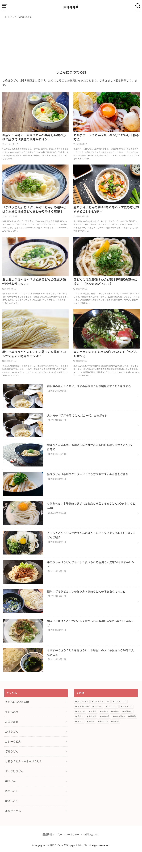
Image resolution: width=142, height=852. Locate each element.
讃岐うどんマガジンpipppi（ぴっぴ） (69, 845)
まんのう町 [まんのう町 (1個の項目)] (127, 706)
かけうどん (11, 731)
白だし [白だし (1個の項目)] (80, 721)
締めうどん (11, 791)
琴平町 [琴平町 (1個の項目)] (133, 716)
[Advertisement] (71, 44)
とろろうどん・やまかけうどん (23, 761)
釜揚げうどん (13, 811)
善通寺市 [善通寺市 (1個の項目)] (128, 711)
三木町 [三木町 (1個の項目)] (93, 711)
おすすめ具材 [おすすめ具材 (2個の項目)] (83, 706)
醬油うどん (11, 801)
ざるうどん (11, 751)
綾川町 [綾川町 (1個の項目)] (92, 721)
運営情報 (47, 834)
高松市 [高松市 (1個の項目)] (116, 721)
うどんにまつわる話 (17, 701)
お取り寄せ (11, 721)
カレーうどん (13, 741)
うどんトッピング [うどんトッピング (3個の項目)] (101, 701)
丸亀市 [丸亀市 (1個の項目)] (116, 711)
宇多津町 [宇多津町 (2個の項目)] (106, 716)
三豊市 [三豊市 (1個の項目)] (105, 711)
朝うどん (10, 781)
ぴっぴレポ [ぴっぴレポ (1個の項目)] (112, 706)
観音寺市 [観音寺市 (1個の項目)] (104, 721)
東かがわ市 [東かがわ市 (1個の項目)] (120, 716)
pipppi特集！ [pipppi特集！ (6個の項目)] (82, 701)
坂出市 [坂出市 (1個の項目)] (80, 716)
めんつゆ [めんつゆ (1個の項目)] (81, 711)
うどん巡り (11, 711)
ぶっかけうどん (14, 771)
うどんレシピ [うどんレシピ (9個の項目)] (120, 701)
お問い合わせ (91, 834)
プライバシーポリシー (67, 834)
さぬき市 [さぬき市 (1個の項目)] (98, 706)
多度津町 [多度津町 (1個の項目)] (92, 716)
